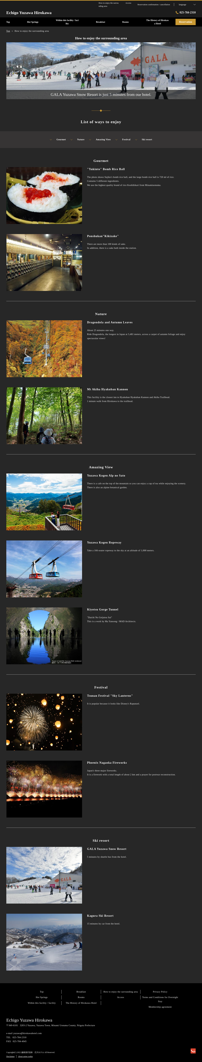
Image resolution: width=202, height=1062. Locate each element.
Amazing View (100, 139)
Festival (123, 139)
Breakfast (81, 992)
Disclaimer (10, 1056)
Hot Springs (42, 997)
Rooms (81, 997)
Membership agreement (160, 1007)
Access (120, 997)
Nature (77, 139)
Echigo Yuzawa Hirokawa (29, 1020)
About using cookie (25, 1056)
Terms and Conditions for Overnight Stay (160, 999)
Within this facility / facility (42, 1003)
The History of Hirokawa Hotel (81, 1003)
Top (42, 992)
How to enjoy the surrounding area (121, 992)
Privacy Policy (160, 992)
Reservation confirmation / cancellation (154, 4)
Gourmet (58, 139)
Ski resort (143, 139)
